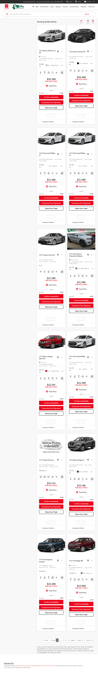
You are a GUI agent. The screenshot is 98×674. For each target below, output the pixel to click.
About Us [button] (91, 7)
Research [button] (84, 7)
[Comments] (62, 72)
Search (87, 14)
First (45, 640)
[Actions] (61, 51)
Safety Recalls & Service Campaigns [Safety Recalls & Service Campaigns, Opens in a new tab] (41, 665)
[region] (51, 93)
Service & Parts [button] (74, 7)
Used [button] (52, 7)
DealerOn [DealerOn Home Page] (18, 665)
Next (73, 640)
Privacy (29, 665)
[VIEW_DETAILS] (51, 444)
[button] (63, 36)
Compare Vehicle (48, 122)
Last (80, 640)
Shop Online (44, 7)
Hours (53, 665)
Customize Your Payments (51, 102)
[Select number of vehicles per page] (90, 640)
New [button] (37, 7)
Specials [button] (58, 7)
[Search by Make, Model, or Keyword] (46, 14)
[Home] (33, 7)
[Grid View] (88, 22)
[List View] (93, 22)
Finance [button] (65, 7)
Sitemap (24, 665)
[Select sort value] (82, 22)
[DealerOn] (9, 663)
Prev (52, 640)
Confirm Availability (51, 97)
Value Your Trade (51, 108)
